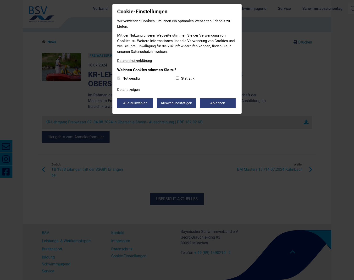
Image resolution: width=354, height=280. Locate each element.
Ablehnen (217, 103)
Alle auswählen (135, 103)
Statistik (187, 78)
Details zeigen (128, 90)
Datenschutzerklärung (134, 61)
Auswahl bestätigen (176, 103)
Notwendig (131, 78)
